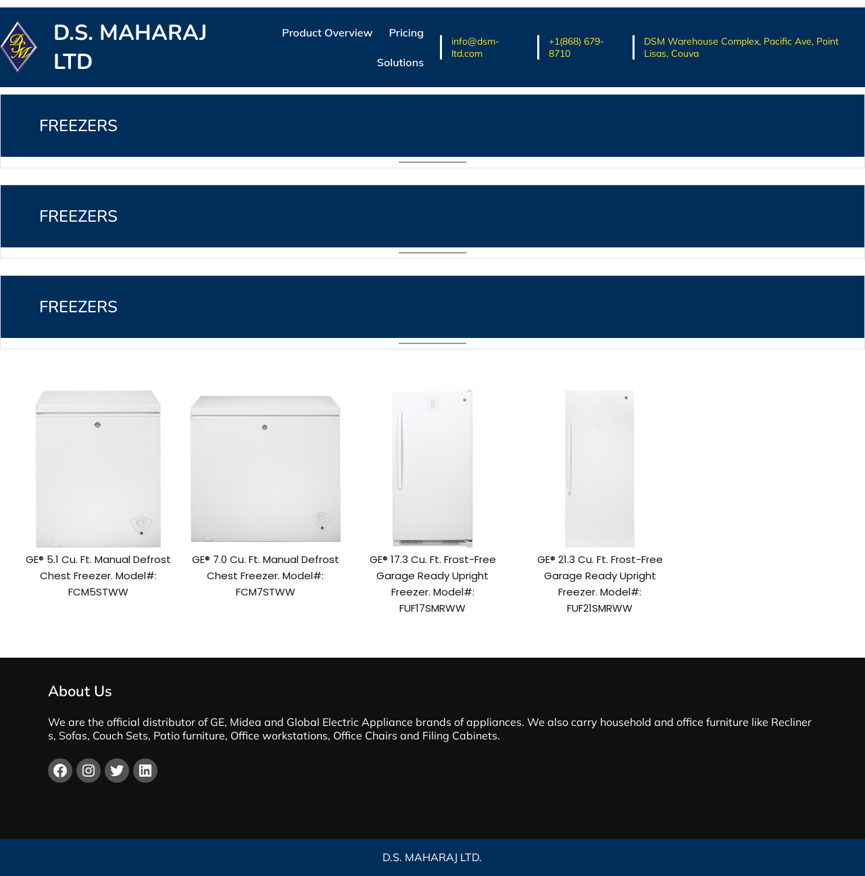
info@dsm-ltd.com (475, 47)
